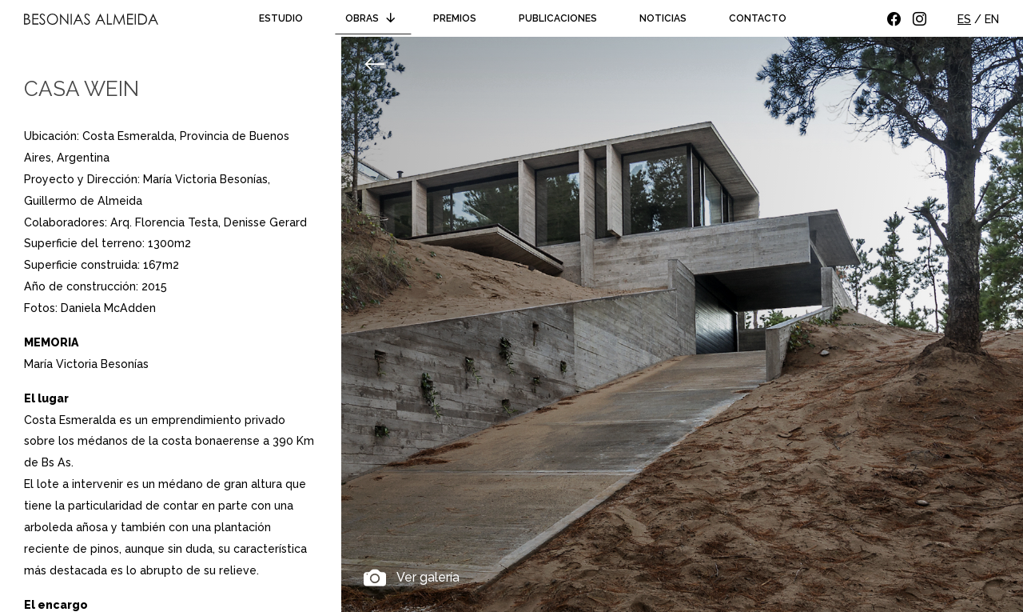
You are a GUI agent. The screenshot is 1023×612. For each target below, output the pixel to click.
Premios (454, 18)
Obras (372, 18)
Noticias (663, 18)
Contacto (757, 18)
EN (992, 19)
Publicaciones (558, 18)
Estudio (281, 18)
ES (964, 19)
